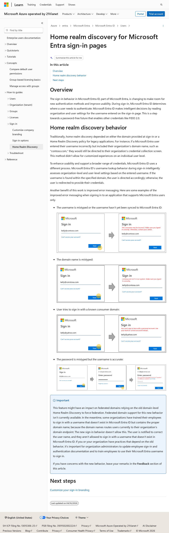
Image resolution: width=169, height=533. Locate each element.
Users (123, 25)
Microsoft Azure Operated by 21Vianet (116, 525)
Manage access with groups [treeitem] (24, 86)
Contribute (42, 530)
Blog (27, 530)
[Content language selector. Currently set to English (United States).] (18, 517)
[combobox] (23, 30)
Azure (54, 25)
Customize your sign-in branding (69, 490)
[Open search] (161, 5)
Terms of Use (106, 530)
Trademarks (123, 530)
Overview (58, 70)
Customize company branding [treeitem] (23, 132)
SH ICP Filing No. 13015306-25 (19, 525)
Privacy (85, 525)
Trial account (156, 13)
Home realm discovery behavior (69, 75)
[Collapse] (42, 23)
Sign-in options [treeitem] (20, 140)
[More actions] (163, 26)
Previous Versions (12, 530)
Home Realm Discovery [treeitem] (25, 146)
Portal (140, 13)
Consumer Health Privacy (79, 530)
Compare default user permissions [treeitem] (21, 71)
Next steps (58, 80)
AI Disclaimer (149, 525)
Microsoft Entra (81, 25)
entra (65, 25)
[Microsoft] (6, 4)
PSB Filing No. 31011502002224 (58, 525)
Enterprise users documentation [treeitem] (23, 37)
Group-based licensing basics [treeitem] (25, 79)
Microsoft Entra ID (105, 25)
